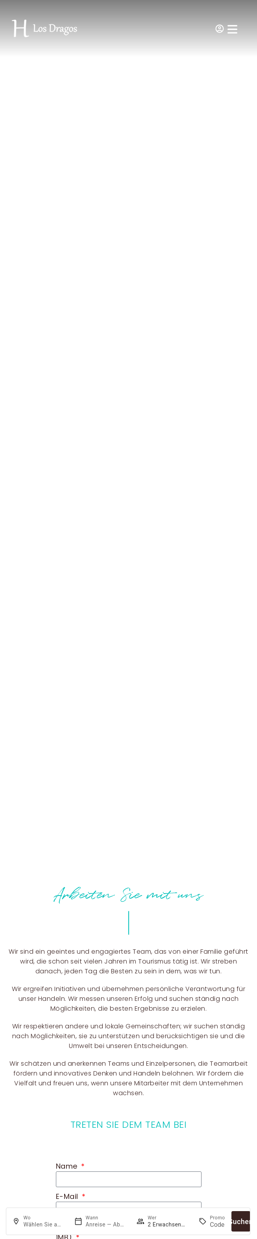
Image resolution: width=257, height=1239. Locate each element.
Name (68, 1166)
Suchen (240, 1221)
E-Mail (68, 1196)
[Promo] (217, 1224)
